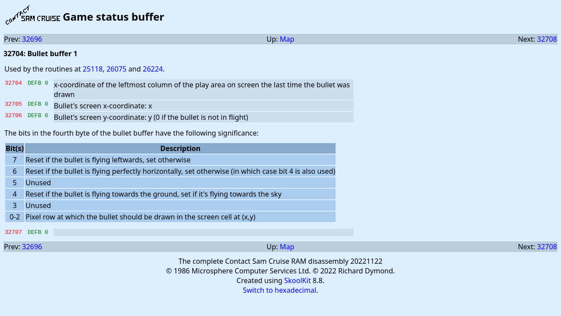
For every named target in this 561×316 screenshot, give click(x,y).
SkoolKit (297, 282)
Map (287, 39)
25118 (92, 69)
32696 (32, 39)
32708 (547, 39)
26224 (153, 69)
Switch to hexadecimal (279, 291)
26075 (117, 69)
